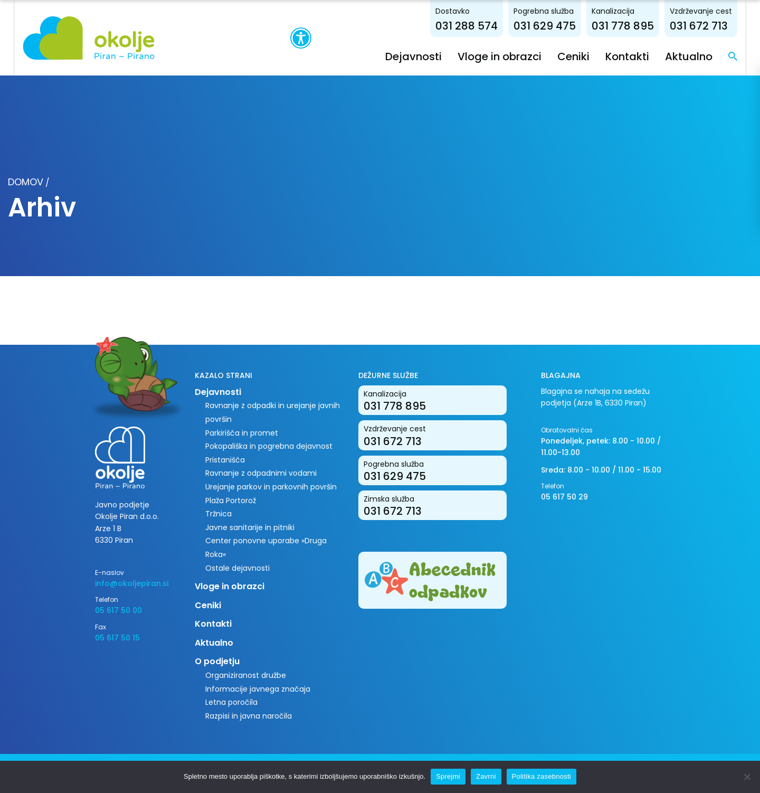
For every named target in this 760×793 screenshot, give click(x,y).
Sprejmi (448, 776)
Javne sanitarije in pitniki (249, 527)
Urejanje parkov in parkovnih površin (271, 486)
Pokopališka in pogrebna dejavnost (268, 446)
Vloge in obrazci (514, 56)
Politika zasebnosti (541, 776)
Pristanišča (225, 459)
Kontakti (642, 56)
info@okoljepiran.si (131, 583)
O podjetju (217, 661)
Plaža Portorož (230, 500)
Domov (25, 181)
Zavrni (486, 776)
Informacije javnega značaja (257, 688)
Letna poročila (231, 702)
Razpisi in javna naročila (248, 715)
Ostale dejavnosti (237, 567)
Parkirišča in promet (241, 432)
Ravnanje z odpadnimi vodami (261, 473)
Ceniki (588, 56)
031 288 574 (481, 25)
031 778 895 (637, 25)
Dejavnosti (428, 56)
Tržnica (218, 513)
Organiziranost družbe (245, 674)
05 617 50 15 (117, 637)
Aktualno (703, 56)
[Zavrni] (747, 776)
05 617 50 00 (118, 610)
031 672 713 (714, 25)
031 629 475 (559, 25)
